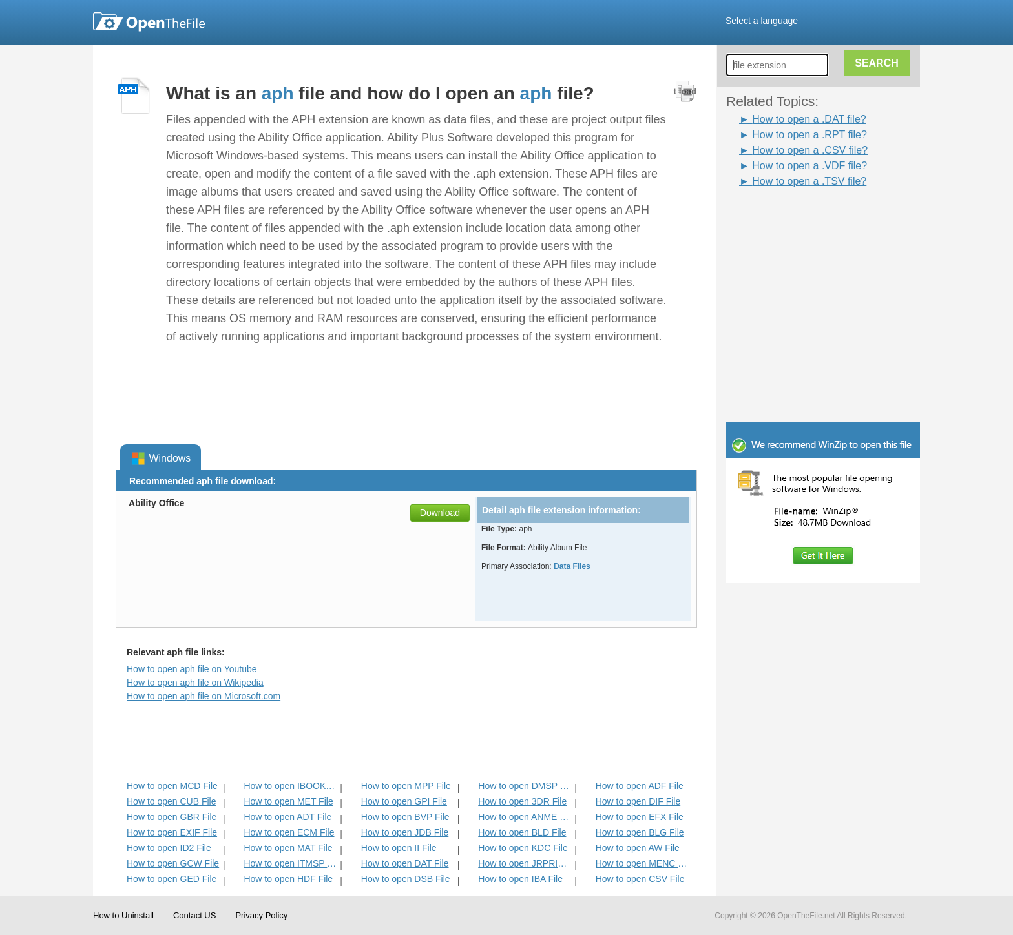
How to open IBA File (520, 879)
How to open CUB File (171, 801)
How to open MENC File (642, 863)
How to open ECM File (289, 832)
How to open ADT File (287, 817)
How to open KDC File (523, 848)
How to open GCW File (173, 863)
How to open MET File (288, 801)
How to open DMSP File (525, 786)
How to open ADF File (640, 786)
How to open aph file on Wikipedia (195, 682)
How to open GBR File (171, 817)
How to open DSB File (405, 879)
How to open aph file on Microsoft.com (203, 696)
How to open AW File (638, 848)
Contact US (194, 915)
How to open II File (399, 848)
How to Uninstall (123, 915)
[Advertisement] (803, 218)
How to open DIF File (638, 801)
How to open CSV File (640, 879)
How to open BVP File (405, 817)
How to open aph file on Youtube (192, 669)
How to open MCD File (172, 786)
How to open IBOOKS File (290, 786)
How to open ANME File (525, 817)
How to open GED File (171, 879)
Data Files (572, 566)
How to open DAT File (405, 863)
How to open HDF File (288, 879)
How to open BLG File (640, 832)
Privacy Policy (261, 915)
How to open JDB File (404, 832)
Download (440, 513)
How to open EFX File (640, 817)
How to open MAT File (288, 848)
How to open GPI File (404, 801)
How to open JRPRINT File (525, 863)
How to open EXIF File (172, 832)
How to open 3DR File (522, 801)
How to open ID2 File (169, 848)
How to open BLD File (522, 832)
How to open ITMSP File (290, 863)
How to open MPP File (406, 786)
